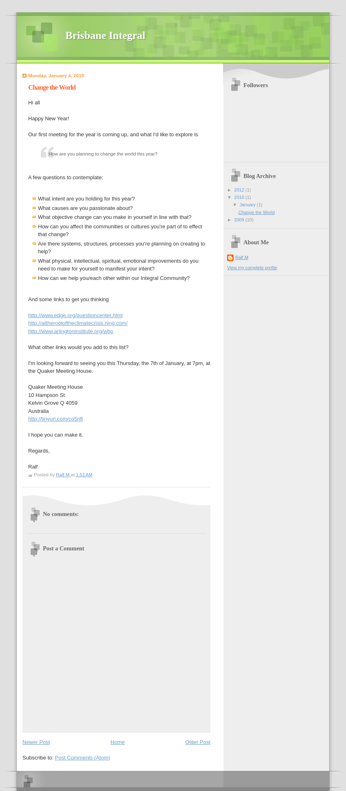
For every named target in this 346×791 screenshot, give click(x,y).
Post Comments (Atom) (82, 758)
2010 (240, 197)
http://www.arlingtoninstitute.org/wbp (70, 331)
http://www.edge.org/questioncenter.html (75, 315)
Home (118, 742)
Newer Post (36, 742)
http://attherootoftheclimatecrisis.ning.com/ (78, 323)
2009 (240, 219)
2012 (240, 189)
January (248, 204)
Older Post (197, 742)
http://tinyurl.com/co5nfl (55, 419)
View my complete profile (252, 267)
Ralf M (241, 257)
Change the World (257, 212)
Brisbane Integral (105, 35)
